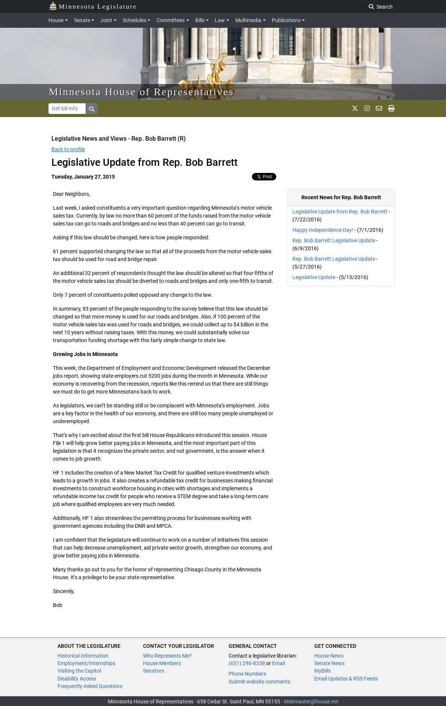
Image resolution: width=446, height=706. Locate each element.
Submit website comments (259, 682)
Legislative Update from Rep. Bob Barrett (339, 212)
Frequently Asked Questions (89, 686)
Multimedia (248, 20)
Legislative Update (313, 277)
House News (329, 656)
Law (220, 20)
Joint (106, 20)
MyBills (322, 671)
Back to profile (68, 149)
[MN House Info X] (355, 108)
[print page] (391, 108)
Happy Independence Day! (322, 230)
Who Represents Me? (167, 656)
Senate (82, 20)
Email (278, 663)
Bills (200, 20)
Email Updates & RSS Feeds (346, 679)
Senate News (329, 663)
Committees (171, 20)
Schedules (134, 20)
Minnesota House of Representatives (141, 92)
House (55, 20)
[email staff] (379, 108)
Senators (153, 671)
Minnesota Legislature (93, 6)
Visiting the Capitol (79, 671)
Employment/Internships (86, 663)
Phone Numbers (247, 674)
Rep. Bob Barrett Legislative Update (333, 240)
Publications (286, 20)
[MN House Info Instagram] (367, 108)
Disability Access (76, 679)
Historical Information (82, 656)
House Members (162, 663)
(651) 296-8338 (247, 663)
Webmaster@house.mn (311, 701)
